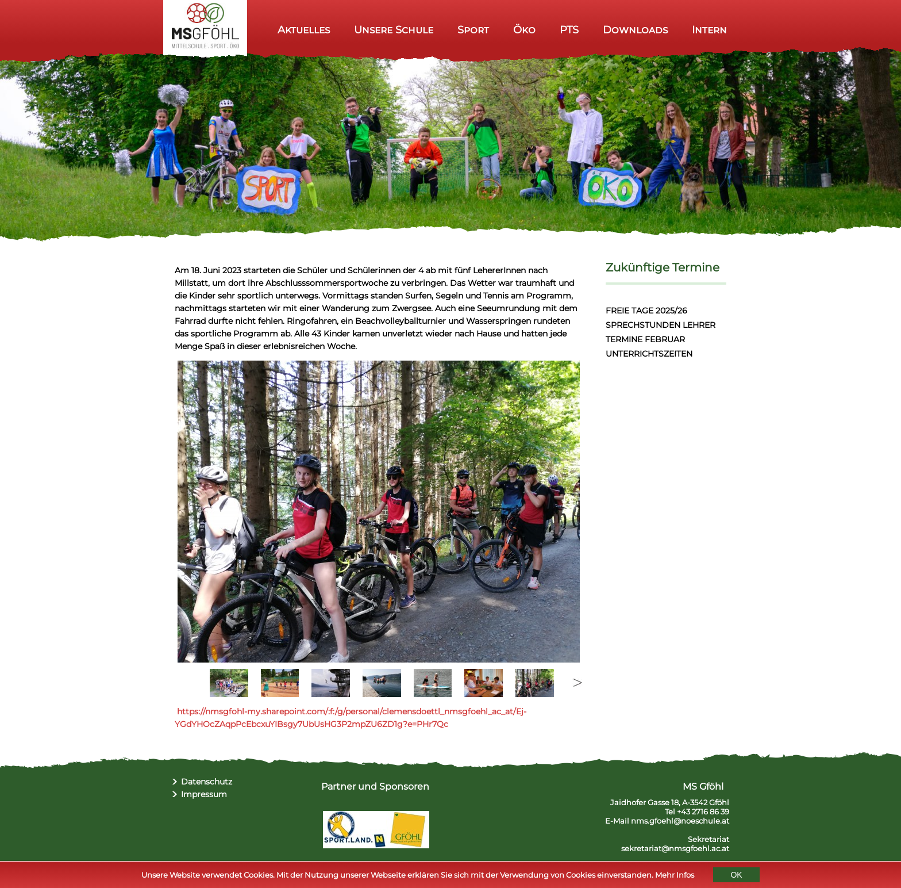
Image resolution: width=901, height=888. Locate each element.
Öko (524, 29)
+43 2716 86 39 (703, 811)
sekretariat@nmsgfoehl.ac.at (675, 848)
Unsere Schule (393, 29)
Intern (709, 29)
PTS (569, 29)
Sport (473, 29)
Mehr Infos (674, 875)
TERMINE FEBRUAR (645, 339)
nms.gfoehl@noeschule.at (680, 820)
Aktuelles (304, 29)
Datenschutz (206, 781)
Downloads (635, 29)
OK (736, 875)
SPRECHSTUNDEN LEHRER (660, 325)
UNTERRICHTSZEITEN (649, 354)
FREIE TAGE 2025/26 (646, 310)
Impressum (204, 794)
